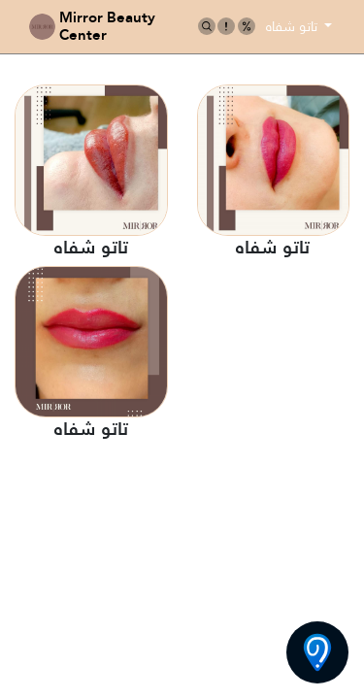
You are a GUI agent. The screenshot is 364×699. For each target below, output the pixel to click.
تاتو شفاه (293, 26)
